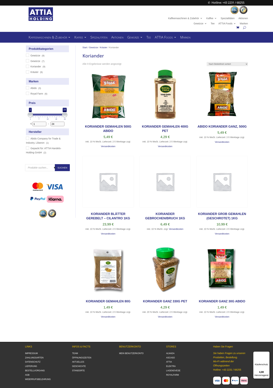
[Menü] (267, 354)
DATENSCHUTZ (32, 362)
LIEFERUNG (31, 366)
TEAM (75, 353)
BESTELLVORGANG (35, 370)
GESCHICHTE (79, 366)
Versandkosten (108, 146)
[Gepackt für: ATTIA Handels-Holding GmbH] (27, 147)
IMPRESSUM (31, 353)
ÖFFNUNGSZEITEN (81, 357)
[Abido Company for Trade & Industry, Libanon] (27, 138)
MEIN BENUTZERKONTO (131, 353)
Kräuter (103, 47)
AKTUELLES (78, 362)
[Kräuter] (27, 71)
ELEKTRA (171, 366)
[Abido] (27, 87)
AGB (27, 375)
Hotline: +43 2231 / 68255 (228, 3)
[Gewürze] (27, 55)
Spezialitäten (228, 18)
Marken (244, 23)
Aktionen (243, 18)
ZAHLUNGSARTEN (34, 357)
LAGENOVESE (173, 370)
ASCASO (170, 357)
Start (85, 47)
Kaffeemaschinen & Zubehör (183, 18)
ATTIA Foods (226, 23)
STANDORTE (78, 370)
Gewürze (198, 23)
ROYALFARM (172, 375)
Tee (213, 23)
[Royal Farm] (27, 93)
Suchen (62, 167)
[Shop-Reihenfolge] (227, 64)
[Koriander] (27, 66)
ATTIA (169, 362)
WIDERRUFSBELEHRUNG (38, 379)
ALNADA (170, 353)
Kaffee (209, 18)
